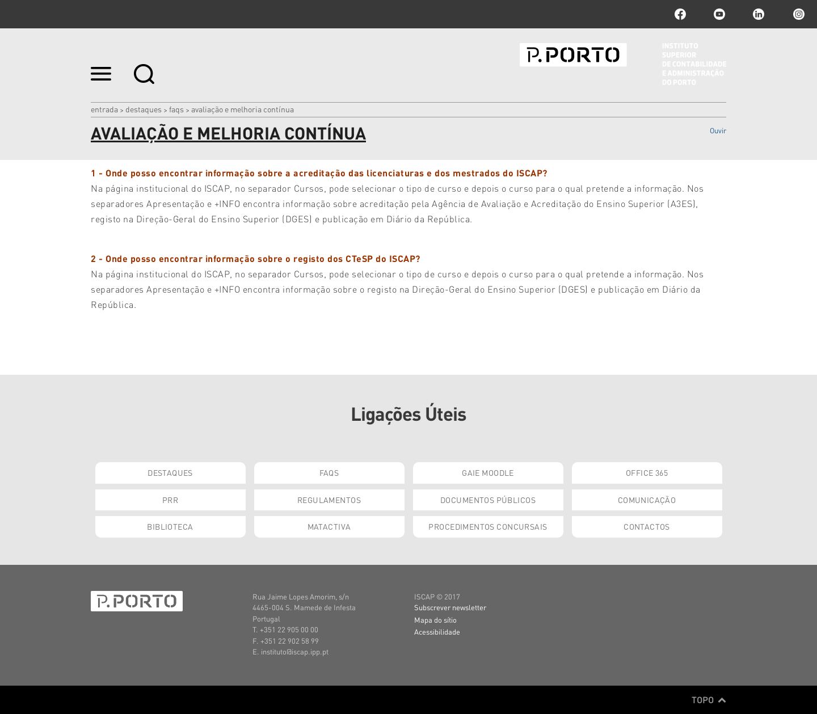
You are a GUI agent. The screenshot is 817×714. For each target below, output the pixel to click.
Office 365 (647, 472)
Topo (709, 699)
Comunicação (647, 500)
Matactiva (329, 526)
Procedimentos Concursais (487, 526)
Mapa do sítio (435, 619)
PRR (170, 500)
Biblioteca (170, 526)
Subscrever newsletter (450, 607)
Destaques (143, 109)
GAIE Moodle (488, 472)
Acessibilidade (437, 631)
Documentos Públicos (488, 500)
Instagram (797, 14)
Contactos (647, 526)
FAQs (176, 109)
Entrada (104, 109)
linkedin (758, 14)
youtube (719, 14)
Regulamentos (329, 500)
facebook (680, 14)
